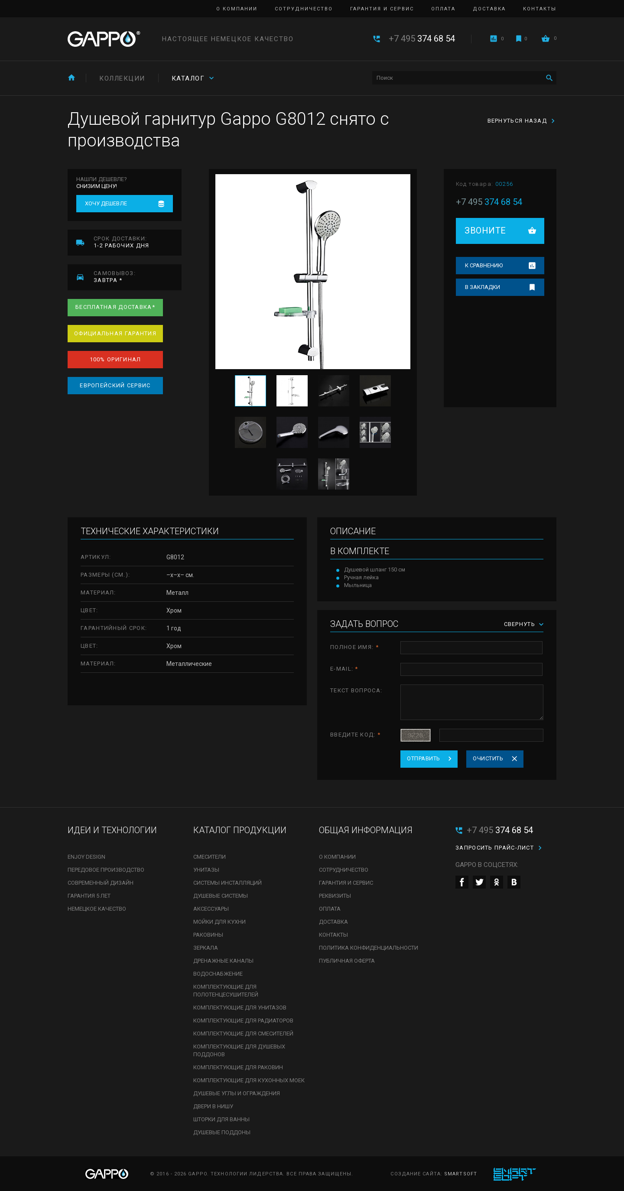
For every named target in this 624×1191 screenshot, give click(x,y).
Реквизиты (335, 895)
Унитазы (206, 869)
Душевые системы (220, 895)
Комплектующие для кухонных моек (249, 1080)
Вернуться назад (517, 120)
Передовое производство (106, 869)
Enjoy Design (86, 856)
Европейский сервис (115, 385)
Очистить (488, 758)
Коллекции (122, 78)
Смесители (209, 856)
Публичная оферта (347, 960)
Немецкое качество (97, 908)
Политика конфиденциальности (368, 947)
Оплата (443, 9)
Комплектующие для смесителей (243, 1033)
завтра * (138, 276)
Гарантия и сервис (382, 9)
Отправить (423, 758)
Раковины (208, 934)
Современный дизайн (100, 882)
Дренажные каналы (223, 960)
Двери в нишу (213, 1106)
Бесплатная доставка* (115, 307)
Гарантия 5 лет (89, 895)
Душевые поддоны (221, 1132)
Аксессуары (211, 908)
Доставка (489, 9)
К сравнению (484, 265)
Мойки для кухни (219, 921)
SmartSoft (460, 1174)
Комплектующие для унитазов (239, 1007)
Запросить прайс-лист (494, 847)
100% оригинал (115, 359)
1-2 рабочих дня (138, 242)
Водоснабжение (218, 973)
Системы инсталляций (227, 882)
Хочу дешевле (106, 203)
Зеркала (205, 947)
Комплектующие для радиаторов (243, 1020)
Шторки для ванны (221, 1119)
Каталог (188, 78)
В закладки (482, 287)
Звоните (485, 230)
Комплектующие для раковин (238, 1067)
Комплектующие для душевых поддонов (239, 1050)
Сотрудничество (304, 9)
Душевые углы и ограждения (236, 1093)
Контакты (539, 9)
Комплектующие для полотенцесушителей (225, 990)
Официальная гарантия (115, 333)
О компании (236, 9)
